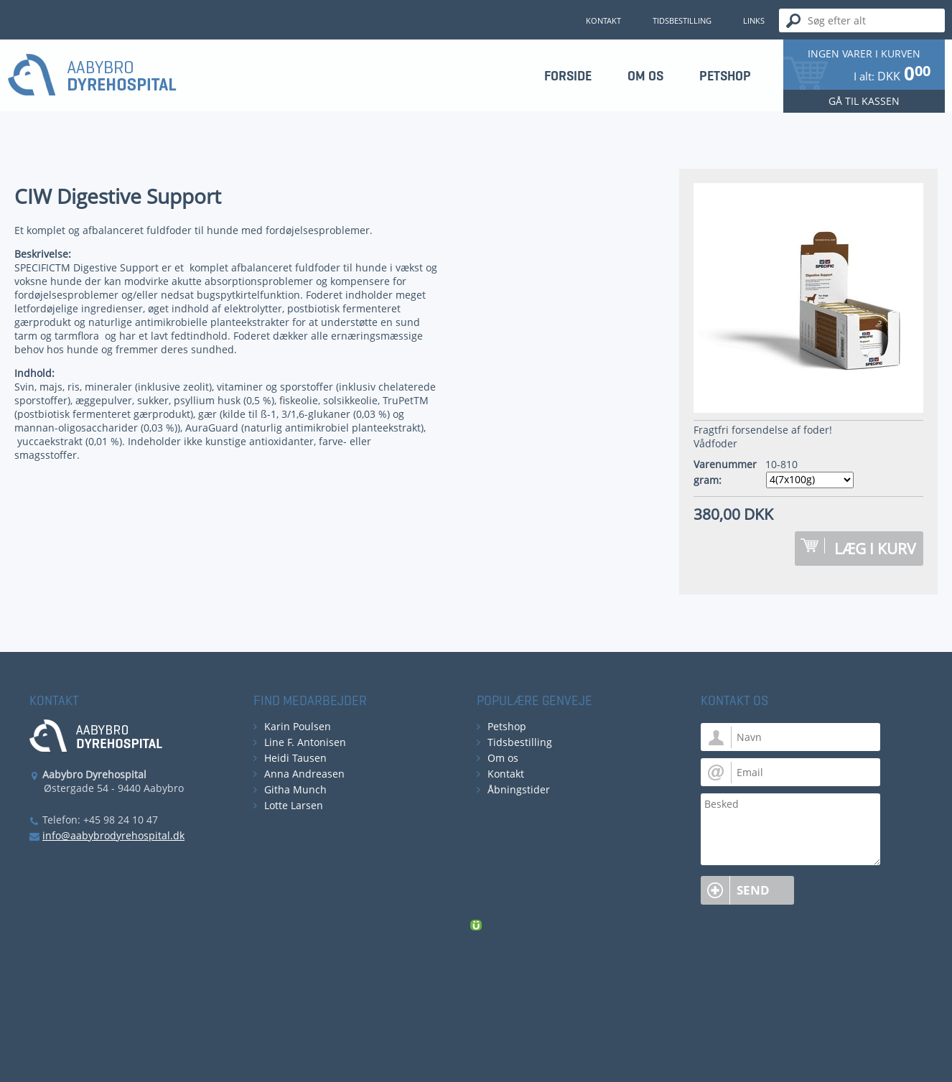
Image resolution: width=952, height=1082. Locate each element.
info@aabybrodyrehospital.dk (113, 835)
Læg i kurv (875, 548)
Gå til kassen (864, 101)
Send (753, 890)
